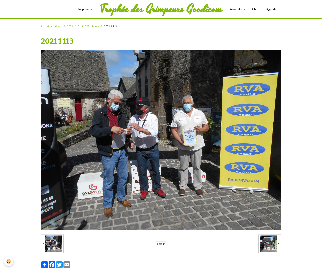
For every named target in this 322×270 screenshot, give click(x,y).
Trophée (83, 9)
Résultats (236, 9)
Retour (161, 243)
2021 (70, 26)
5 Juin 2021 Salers (88, 26)
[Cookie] (8, 261)
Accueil (45, 26)
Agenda (271, 9)
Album (256, 9)
